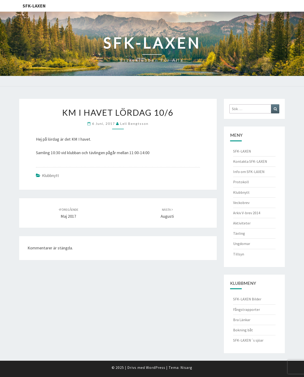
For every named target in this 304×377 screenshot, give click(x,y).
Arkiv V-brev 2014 (246, 213)
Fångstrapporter (246, 309)
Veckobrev (241, 202)
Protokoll (241, 182)
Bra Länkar (241, 319)
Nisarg (186, 367)
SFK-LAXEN (34, 6)
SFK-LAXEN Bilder (247, 299)
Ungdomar (241, 243)
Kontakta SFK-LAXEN (250, 161)
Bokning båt (243, 330)
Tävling (239, 233)
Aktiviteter (242, 223)
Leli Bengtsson (134, 124)
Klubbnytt (50, 175)
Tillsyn (238, 254)
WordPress (155, 367)
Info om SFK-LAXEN (249, 171)
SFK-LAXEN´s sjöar (248, 340)
